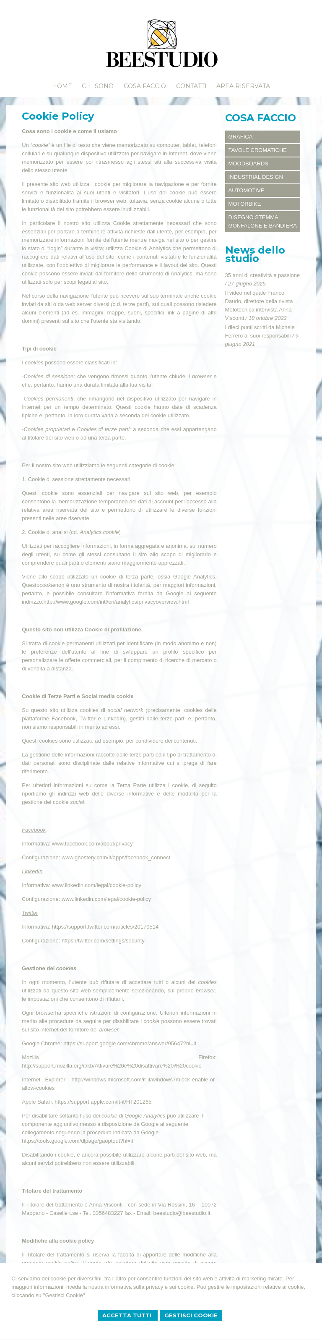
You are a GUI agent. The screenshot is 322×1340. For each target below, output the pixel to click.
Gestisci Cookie (191, 1315)
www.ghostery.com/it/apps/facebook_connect (116, 857)
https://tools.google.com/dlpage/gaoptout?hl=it (77, 1141)
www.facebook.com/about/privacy (92, 843)
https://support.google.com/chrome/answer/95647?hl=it (129, 1043)
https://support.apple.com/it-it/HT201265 (103, 1102)
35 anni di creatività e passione (262, 275)
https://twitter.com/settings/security (103, 940)
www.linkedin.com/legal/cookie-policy (96, 885)
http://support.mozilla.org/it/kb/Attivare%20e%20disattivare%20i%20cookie (112, 1066)
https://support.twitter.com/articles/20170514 (105, 927)
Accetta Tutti (127, 1315)
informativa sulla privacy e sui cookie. (150, 1287)
